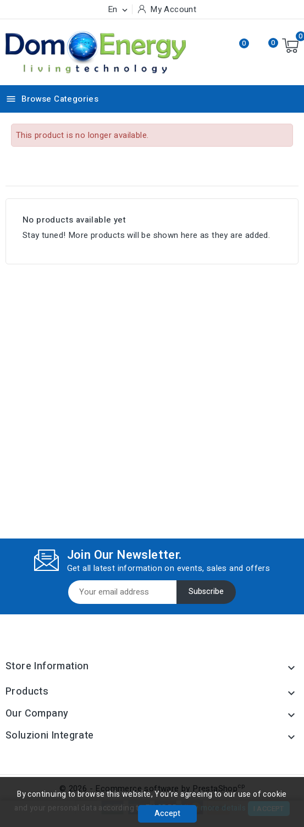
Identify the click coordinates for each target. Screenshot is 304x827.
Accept (167, 813)
